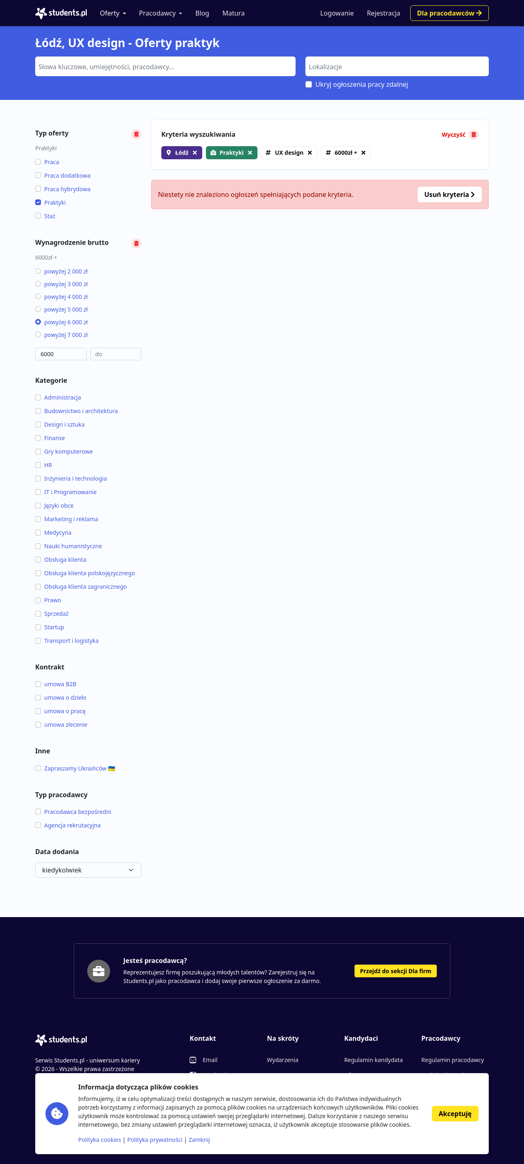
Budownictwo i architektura (76, 411)
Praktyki (50, 202)
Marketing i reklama (66, 519)
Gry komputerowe (64, 451)
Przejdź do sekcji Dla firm (395, 971)
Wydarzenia (282, 1060)
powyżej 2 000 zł (61, 271)
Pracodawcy (157, 13)
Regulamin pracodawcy (452, 1060)
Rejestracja (383, 13)
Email (210, 1060)
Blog (202, 13)
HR (43, 465)
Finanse (50, 438)
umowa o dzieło (60, 697)
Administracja (58, 397)
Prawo (48, 600)
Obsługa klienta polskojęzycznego (85, 573)
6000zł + (346, 152)
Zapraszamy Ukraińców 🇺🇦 (75, 768)
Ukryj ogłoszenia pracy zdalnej (361, 84)
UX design (289, 152)
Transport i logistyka (67, 640)
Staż (45, 216)
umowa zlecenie (61, 724)
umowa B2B (56, 684)
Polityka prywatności (155, 1140)
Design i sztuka (60, 424)
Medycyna (53, 532)
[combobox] (165, 66)
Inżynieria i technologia (71, 478)
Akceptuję (455, 1113)
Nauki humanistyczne (68, 546)
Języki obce (54, 505)
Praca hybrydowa (62, 189)
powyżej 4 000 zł (61, 297)
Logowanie (337, 13)
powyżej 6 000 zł (61, 322)
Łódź (181, 152)
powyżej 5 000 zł (61, 309)
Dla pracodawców (449, 13)
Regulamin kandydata (373, 1060)
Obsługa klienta (60, 559)
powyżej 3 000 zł (61, 284)
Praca (47, 162)
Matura (233, 13)
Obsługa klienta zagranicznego (81, 586)
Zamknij (199, 1140)
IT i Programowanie (66, 492)
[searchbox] (164, 66)
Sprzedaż (52, 613)
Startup (49, 627)
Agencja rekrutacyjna (68, 825)
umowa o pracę (60, 711)
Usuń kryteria (450, 194)
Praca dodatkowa (62, 175)
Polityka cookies (99, 1140)
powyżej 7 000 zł (61, 335)
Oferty (110, 13)
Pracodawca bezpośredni (73, 812)
